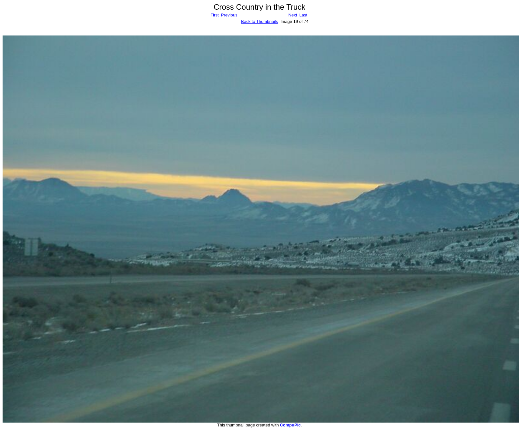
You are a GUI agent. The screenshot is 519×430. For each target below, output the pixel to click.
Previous (229, 15)
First (214, 15)
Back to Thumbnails (259, 21)
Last (303, 15)
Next (293, 15)
